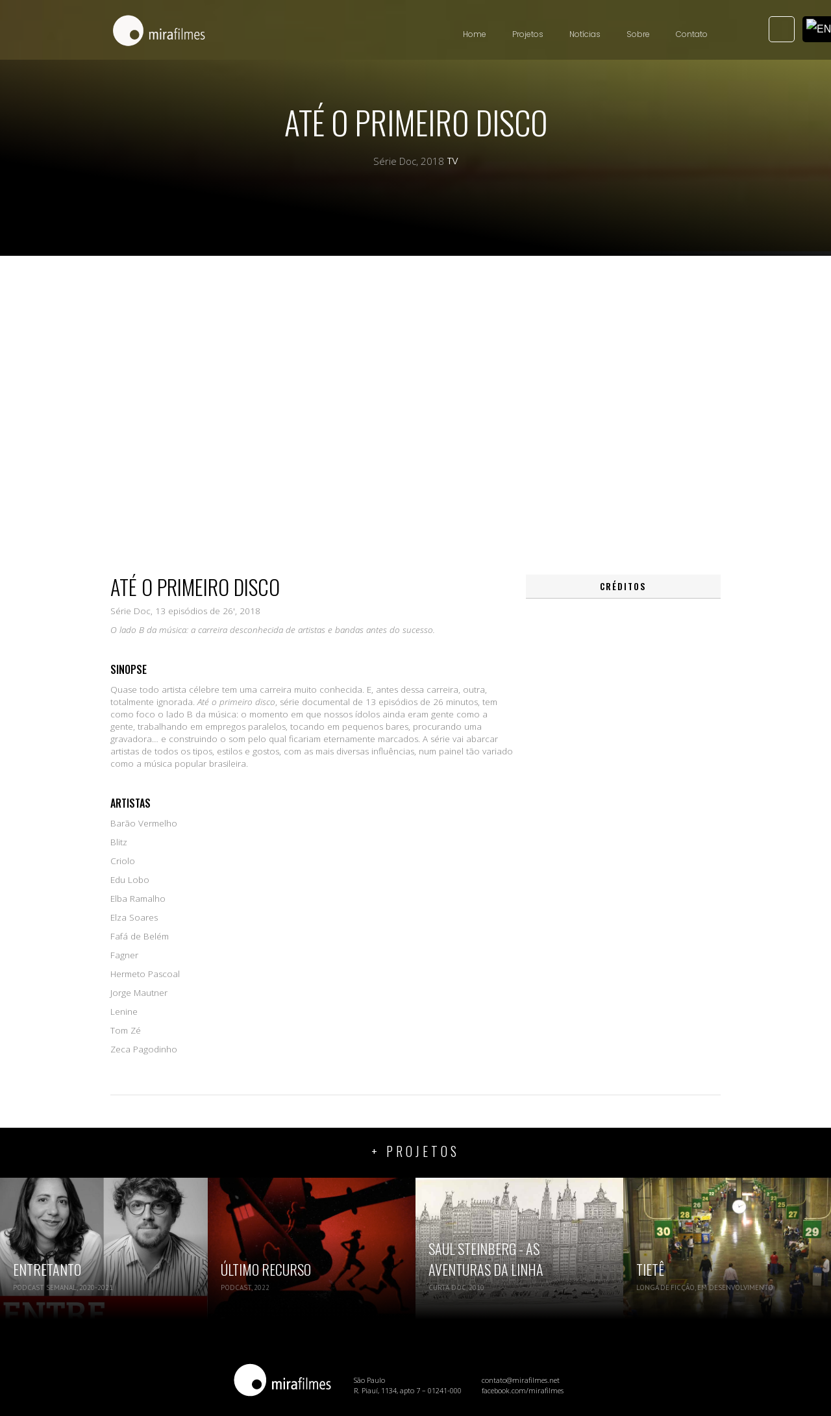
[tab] (623, 587)
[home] (159, 32)
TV (452, 161)
